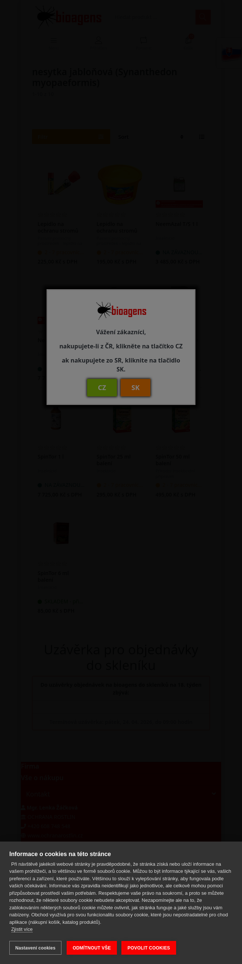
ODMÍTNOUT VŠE (92, 948)
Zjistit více (22, 930)
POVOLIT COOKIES (149, 948)
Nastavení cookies (35, 948)
